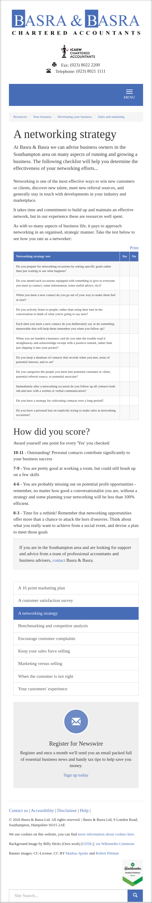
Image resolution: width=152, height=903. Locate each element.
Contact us (18, 810)
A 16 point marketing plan (41, 588)
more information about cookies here (106, 834)
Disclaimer (67, 810)
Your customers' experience (42, 688)
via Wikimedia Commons (114, 844)
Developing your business (75, 116)
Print (134, 247)
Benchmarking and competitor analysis (53, 625)
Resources (20, 116)
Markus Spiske (77, 853)
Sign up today (76, 775)
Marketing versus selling (40, 663)
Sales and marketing (111, 116)
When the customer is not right (45, 676)
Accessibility (42, 810)
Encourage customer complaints (46, 638)
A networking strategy (38, 613)
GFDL (88, 844)
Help (84, 810)
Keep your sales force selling (44, 651)
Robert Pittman (107, 853)
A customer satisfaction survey (45, 600)
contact (58, 560)
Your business (42, 116)
